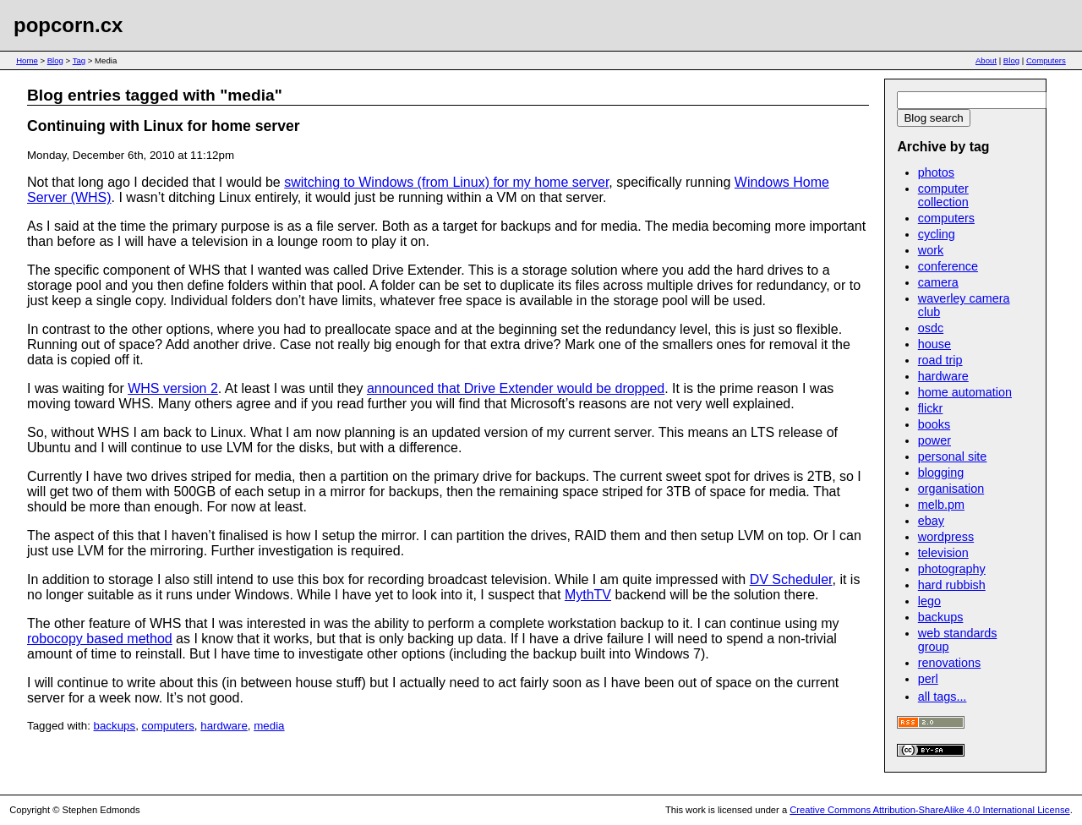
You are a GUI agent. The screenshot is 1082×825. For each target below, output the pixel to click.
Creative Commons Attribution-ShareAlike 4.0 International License (929, 810)
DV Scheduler (791, 579)
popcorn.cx (68, 25)
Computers (1046, 60)
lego (929, 601)
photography (952, 569)
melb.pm (941, 504)
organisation (951, 488)
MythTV (588, 594)
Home (27, 60)
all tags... (942, 696)
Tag (79, 60)
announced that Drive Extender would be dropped (515, 388)
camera (938, 282)
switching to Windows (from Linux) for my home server (446, 182)
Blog (55, 60)
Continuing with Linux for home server (163, 125)
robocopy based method (99, 638)
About (986, 60)
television (943, 553)
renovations (949, 662)
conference (948, 266)
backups (115, 725)
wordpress (946, 537)
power (934, 440)
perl (928, 679)
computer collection (943, 195)
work (930, 250)
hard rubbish (952, 585)
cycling (936, 234)
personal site (952, 456)
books (934, 424)
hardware (224, 725)
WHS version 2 (173, 388)
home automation (965, 392)
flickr (930, 408)
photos (936, 172)
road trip (940, 360)
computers (168, 725)
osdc (930, 328)
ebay (931, 520)
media (269, 725)
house (934, 344)
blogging (941, 472)
